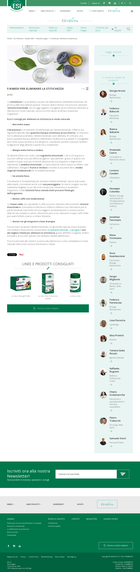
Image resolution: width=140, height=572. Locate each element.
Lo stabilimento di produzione (18, 529)
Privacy (23, 557)
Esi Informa (18, 38)
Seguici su (96, 3)
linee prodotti (47, 11)
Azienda (10, 519)
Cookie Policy (33, 557)
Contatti (83, 3)
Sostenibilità (11, 535)
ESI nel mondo (12, 532)
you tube (115, 3)
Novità (80, 11)
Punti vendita (98, 11)
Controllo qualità (54, 526)
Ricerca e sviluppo (56, 519)
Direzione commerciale (16, 526)
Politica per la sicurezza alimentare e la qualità (24, 523)
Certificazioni (53, 523)
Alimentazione (17, 27)
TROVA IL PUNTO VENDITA (117, 545)
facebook (104, 3)
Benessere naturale (34, 29)
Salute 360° (70, 29)
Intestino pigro (42, 38)
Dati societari (60, 557)
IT (122, 3)
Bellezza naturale (53, 29)
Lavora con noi (111, 519)
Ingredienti (65, 11)
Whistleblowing (46, 557)
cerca (130, 3)
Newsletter (91, 519)
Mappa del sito (12, 557)
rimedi (31, 11)
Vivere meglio (84, 29)
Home (9, 38)
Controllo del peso (102, 29)
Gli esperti (117, 29)
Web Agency (71, 557)
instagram (109, 3)
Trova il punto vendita (48, 308)
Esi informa (115, 11)
